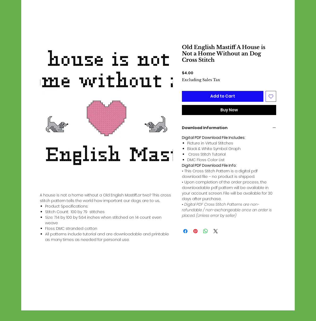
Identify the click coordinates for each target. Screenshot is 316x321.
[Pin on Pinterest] (195, 231)
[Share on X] (215, 231)
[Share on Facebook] (185, 231)
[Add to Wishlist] (271, 96)
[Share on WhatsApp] (205, 231)
